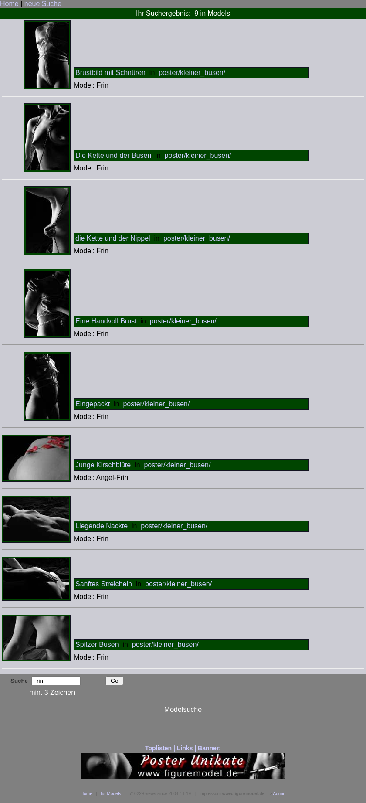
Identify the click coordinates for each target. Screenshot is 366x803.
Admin (279, 793)
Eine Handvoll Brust (106, 321)
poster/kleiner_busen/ (192, 72)
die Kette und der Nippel (112, 238)
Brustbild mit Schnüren (110, 72)
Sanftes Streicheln (103, 584)
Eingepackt (92, 404)
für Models (111, 793)
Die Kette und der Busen (113, 155)
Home (9, 3)
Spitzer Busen (97, 644)
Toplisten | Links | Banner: (183, 748)
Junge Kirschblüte (103, 465)
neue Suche (42, 3)
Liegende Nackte (101, 526)
